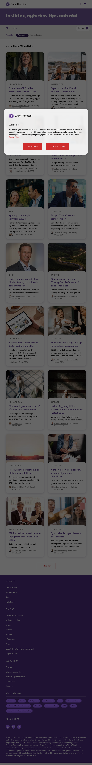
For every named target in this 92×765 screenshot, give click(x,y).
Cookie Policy (14, 137)
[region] (46, 132)
